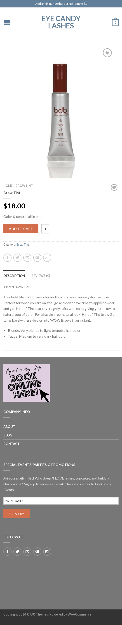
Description (14, 276)
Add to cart (21, 228)
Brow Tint (24, 185)
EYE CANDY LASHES (61, 21)
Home (7, 185)
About (9, 427)
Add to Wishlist (107, 52)
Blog (7, 435)
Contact (11, 444)
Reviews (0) (40, 276)
